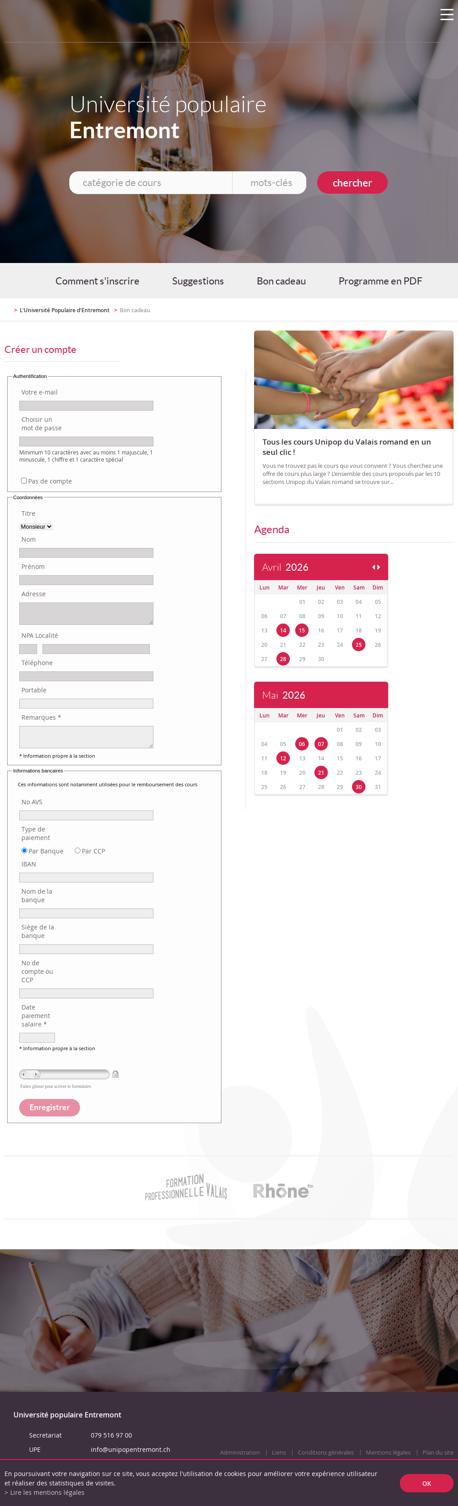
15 (302, 630)
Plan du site (438, 1452)
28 (283, 659)
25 (359, 645)
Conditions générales (326, 1452)
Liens (279, 1452)
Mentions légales (388, 1452)
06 (302, 744)
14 (283, 630)
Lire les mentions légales (47, 1492)
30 (359, 787)
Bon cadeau (281, 281)
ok (426, 1483)
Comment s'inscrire (97, 281)
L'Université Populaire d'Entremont (65, 310)
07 (321, 744)
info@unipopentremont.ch (130, 1449)
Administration (240, 1452)
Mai (283, 695)
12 (283, 758)
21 (321, 772)
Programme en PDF (380, 281)
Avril (285, 567)
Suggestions (198, 281)
